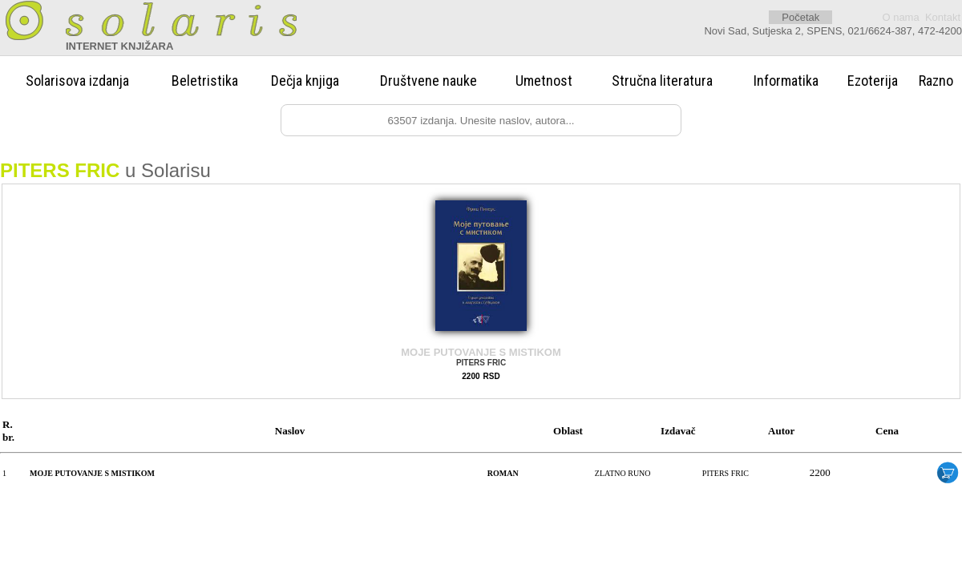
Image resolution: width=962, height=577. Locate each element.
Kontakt (942, 17)
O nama (900, 17)
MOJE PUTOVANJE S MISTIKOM (481, 352)
